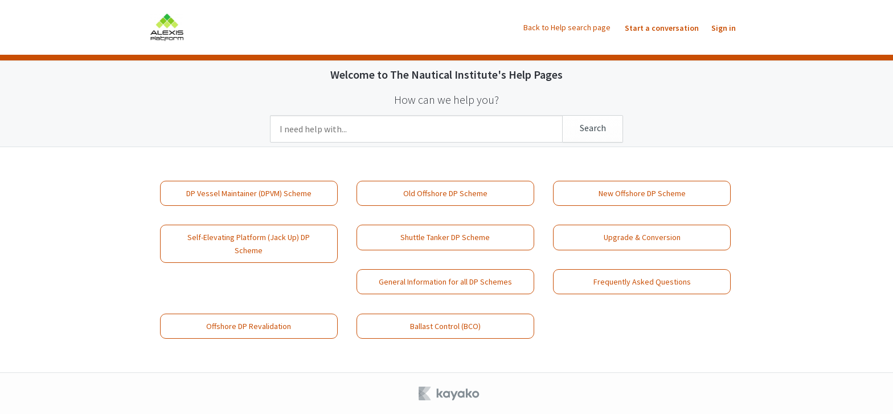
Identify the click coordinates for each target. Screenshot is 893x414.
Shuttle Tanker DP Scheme (445, 237)
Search (593, 127)
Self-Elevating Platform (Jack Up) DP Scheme (248, 243)
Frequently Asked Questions (642, 282)
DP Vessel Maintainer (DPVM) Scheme (249, 193)
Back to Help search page (567, 27)
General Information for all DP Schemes (445, 282)
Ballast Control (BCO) (445, 326)
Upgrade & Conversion (642, 237)
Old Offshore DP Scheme (445, 193)
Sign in (723, 28)
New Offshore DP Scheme (642, 193)
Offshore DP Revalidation (248, 326)
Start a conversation (662, 28)
